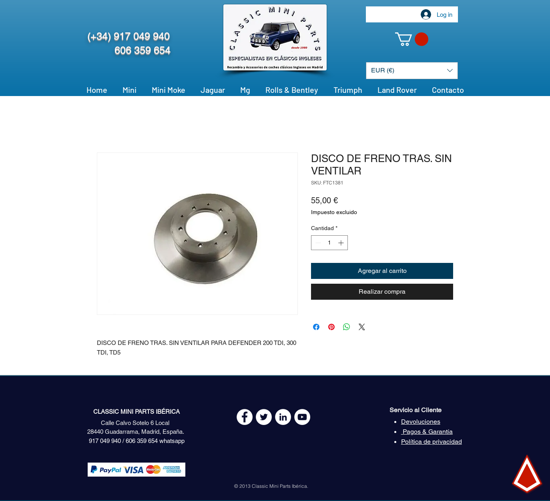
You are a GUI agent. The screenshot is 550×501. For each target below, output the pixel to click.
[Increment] (342, 243)
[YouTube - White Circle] (302, 417)
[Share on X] (362, 327)
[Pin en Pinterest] (331, 327)
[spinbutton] (329, 243)
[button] (411, 39)
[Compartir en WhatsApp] (346, 327)
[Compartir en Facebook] (316, 327)
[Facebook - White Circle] (245, 417)
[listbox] (412, 70)
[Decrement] (317, 243)
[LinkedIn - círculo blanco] (283, 417)
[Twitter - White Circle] (264, 417)
